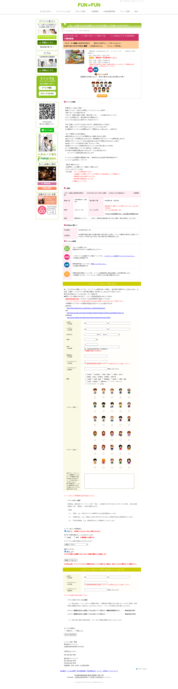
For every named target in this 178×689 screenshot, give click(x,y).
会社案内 (63, 673)
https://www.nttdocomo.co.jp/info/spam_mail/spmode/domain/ (86, 308)
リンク (99, 673)
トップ (63, 30)
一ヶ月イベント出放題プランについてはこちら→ (119, 256)
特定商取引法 (91, 673)
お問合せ (105, 673)
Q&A (136, 11)
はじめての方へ (45, 11)
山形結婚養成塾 (109, 11)
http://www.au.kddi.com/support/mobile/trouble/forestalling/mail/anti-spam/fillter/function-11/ (95, 313)
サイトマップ (113, 673)
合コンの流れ (81, 11)
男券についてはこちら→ (99, 264)
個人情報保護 (81, 673)
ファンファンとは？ (63, 11)
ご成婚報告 (94, 11)
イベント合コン (70, 30)
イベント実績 (125, 11)
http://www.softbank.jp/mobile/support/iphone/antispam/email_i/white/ (88, 317)
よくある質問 (71, 673)
